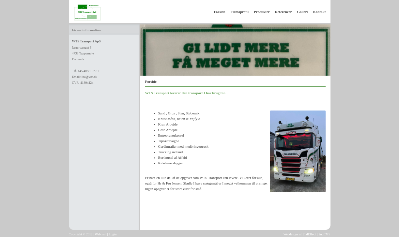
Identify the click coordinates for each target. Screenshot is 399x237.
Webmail (100, 234)
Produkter (262, 12)
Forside (219, 12)
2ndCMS (324, 234)
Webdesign (291, 234)
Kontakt (319, 12)
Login (112, 234)
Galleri (302, 12)
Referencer (283, 12)
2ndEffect (309, 234)
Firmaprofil (240, 12)
